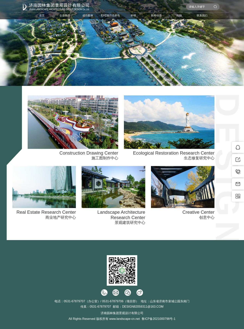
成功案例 (87, 15)
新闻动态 (156, 15)
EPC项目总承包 (110, 15)
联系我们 (202, 15)
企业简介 (64, 15)
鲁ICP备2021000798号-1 (159, 318)
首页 (42, 15)
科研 (133, 15)
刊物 (179, 15)
